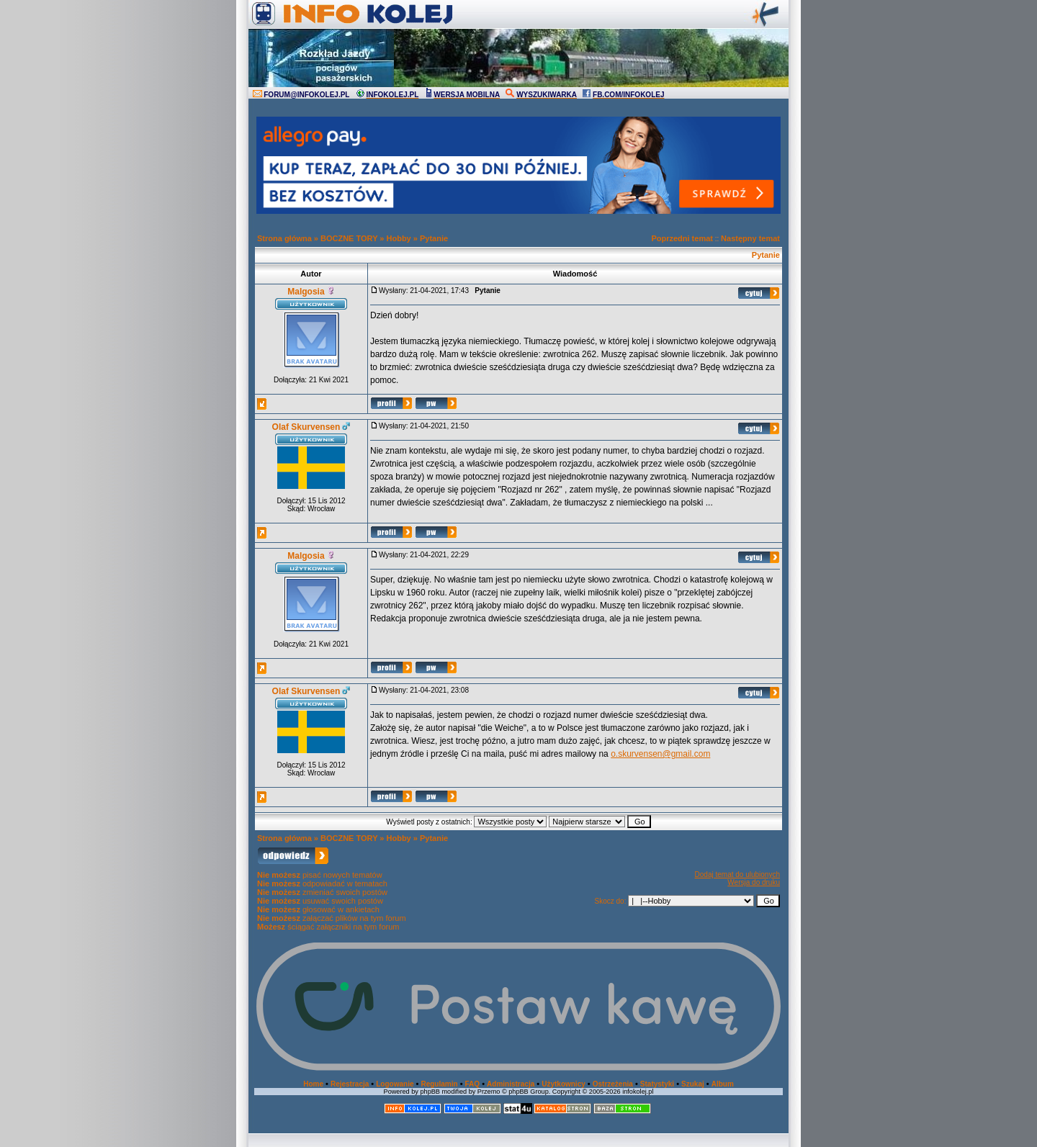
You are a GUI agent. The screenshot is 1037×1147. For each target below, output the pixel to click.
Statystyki (657, 1084)
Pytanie (434, 238)
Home (313, 1084)
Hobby (399, 238)
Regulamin (439, 1084)
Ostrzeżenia (613, 1084)
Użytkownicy (563, 1084)
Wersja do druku (753, 882)
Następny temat (750, 238)
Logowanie (394, 1084)
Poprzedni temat (682, 238)
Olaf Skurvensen (306, 427)
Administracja (510, 1084)
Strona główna (284, 238)
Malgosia (305, 292)
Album (722, 1084)
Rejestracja (350, 1084)
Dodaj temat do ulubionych (737, 874)
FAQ (472, 1084)
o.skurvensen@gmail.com (660, 754)
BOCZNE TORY (348, 238)
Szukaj (692, 1084)
